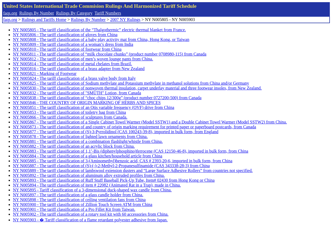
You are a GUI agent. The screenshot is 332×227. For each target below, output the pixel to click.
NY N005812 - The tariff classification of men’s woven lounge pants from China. (83, 59)
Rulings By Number (36, 13)
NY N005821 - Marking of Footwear (44, 73)
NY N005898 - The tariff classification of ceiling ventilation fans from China (79, 199)
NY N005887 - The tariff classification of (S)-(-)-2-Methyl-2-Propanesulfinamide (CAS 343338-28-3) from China (111, 165)
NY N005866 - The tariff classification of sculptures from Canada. (70, 117)
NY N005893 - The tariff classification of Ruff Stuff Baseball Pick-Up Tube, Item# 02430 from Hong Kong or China (114, 180)
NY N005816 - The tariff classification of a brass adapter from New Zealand (78, 68)
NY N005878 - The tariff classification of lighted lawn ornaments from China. (80, 136)
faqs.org (10, 13)
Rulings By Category (74, 13)
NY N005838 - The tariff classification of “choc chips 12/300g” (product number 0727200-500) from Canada (107, 97)
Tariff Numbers (107, 13)
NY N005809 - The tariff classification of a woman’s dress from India (73, 44)
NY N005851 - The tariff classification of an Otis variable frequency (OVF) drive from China (93, 107)
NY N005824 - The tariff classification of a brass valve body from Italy (74, 78)
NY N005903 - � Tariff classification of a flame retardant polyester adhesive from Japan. (90, 220)
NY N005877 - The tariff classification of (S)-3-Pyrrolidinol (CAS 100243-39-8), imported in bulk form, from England (115, 131)
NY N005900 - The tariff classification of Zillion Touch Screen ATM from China (82, 204)
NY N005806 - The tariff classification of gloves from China (65, 34)
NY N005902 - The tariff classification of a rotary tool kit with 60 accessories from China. (90, 214)
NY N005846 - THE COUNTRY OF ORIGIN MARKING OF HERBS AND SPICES (87, 102)
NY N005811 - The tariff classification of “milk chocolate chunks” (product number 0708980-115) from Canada (109, 54)
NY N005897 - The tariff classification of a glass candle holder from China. (78, 194)
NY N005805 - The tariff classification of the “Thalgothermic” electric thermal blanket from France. (99, 29)
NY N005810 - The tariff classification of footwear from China (67, 49)
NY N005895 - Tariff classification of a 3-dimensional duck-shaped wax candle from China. (92, 190)
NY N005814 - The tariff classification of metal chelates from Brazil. (72, 63)
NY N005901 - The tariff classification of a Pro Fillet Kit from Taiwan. (74, 209)
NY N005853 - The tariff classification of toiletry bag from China (69, 112)
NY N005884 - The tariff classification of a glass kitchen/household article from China (87, 156)
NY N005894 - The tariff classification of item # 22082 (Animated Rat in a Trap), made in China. (97, 185)
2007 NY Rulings (125, 19)
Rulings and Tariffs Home (44, 19)
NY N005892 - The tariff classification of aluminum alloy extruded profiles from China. (89, 175)
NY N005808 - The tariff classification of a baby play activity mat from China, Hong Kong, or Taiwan (101, 39)
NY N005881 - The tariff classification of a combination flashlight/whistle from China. (88, 141)
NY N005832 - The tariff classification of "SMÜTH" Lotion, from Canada (77, 93)
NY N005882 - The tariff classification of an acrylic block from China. (74, 146)
